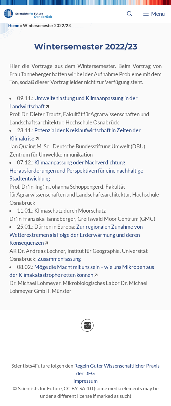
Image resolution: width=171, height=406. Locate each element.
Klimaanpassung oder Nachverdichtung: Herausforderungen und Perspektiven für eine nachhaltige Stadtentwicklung (76, 170)
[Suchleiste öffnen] (129, 14)
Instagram (93, 323)
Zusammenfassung (59, 258)
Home (13, 25)
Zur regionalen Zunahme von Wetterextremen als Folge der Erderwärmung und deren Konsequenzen (76, 234)
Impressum (85, 381)
